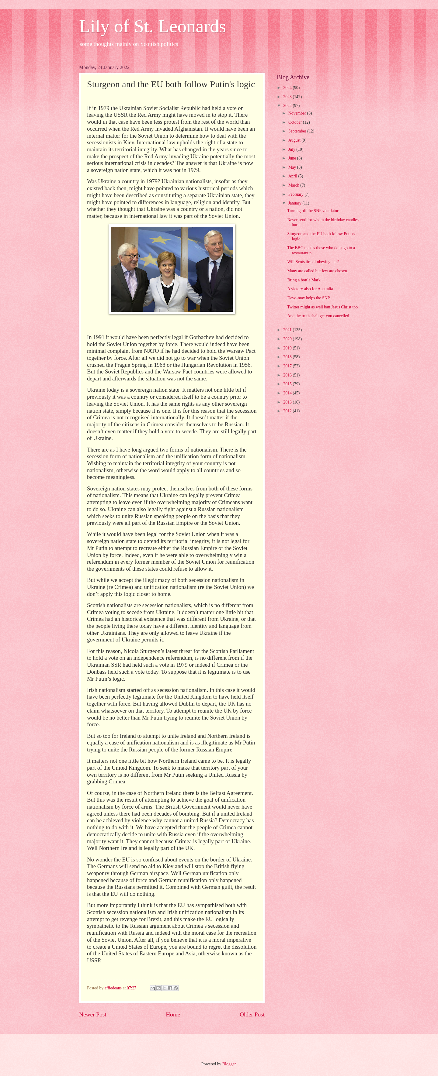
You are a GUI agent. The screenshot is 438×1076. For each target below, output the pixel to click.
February (296, 194)
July (292, 149)
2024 (288, 87)
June (292, 158)
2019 (288, 348)
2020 (288, 339)
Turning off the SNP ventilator (312, 210)
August (294, 140)
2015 (288, 384)
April (293, 176)
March (294, 185)
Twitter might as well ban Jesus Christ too (322, 307)
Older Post (252, 1014)
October (295, 122)
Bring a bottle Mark (303, 280)
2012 (288, 411)
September (297, 131)
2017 (288, 366)
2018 (288, 357)
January (295, 203)
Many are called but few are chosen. (317, 271)
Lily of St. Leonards (152, 26)
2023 (288, 97)
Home (173, 1014)
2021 (288, 330)
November (297, 113)
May (292, 167)
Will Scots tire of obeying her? (313, 262)
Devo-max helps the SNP (308, 298)
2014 (288, 393)
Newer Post (92, 1014)
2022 (288, 105)
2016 (288, 375)
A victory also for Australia (310, 289)
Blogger (229, 1064)
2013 (288, 402)
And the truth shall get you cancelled (318, 316)
